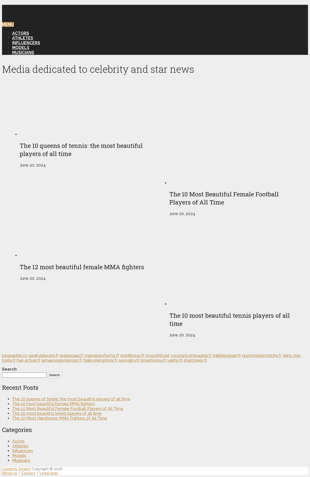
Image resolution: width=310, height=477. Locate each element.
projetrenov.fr (153, 360)
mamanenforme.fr (101, 355)
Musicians (23, 52)
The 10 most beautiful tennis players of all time (57, 413)
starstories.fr (195, 360)
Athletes (22, 38)
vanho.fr (175, 360)
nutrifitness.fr (132, 355)
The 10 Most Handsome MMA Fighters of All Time (59, 418)
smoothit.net (158, 355)
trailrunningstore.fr (100, 360)
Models (20, 47)
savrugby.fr (128, 360)
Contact (28, 473)
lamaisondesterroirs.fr (61, 360)
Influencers (26, 42)
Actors (20, 33)
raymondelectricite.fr (262, 355)
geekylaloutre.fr (44, 355)
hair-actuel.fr (28, 360)
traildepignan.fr (227, 355)
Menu (8, 24)
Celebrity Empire (16, 469)
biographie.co (15, 355)
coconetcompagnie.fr (191, 355)
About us (9, 473)
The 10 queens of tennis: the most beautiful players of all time (71, 399)
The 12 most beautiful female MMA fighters (53, 403)
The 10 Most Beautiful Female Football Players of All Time (67, 408)
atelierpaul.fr (71, 355)
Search (9, 369)
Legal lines (49, 473)
